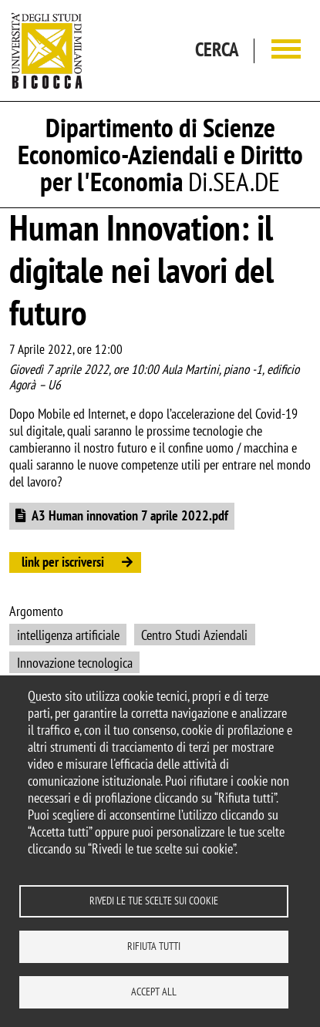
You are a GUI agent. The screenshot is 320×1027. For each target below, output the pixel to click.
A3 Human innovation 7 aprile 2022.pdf (130, 515)
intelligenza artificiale (68, 635)
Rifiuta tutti (153, 946)
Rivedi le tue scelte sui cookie (153, 900)
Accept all (154, 991)
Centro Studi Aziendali (194, 635)
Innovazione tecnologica (75, 663)
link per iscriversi (63, 562)
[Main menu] (286, 50)
